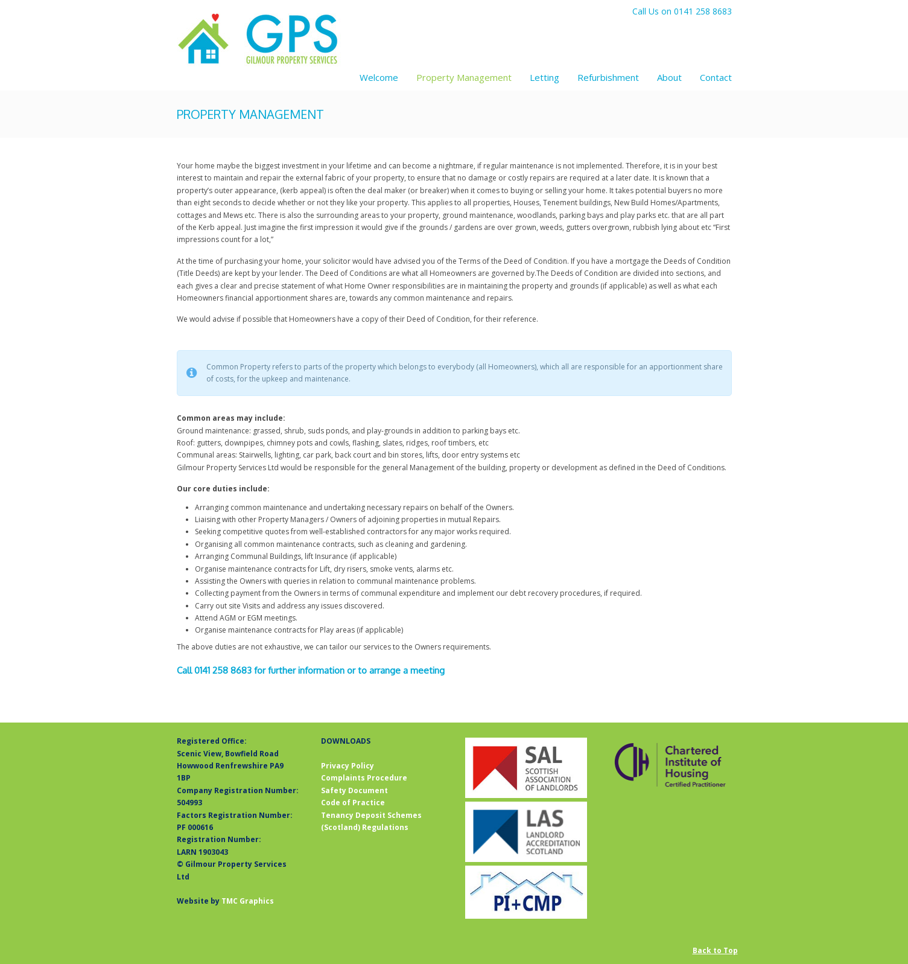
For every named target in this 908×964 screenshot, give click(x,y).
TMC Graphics (247, 901)
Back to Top (715, 950)
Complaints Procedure (364, 778)
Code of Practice (353, 802)
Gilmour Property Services (259, 40)
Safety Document (354, 790)
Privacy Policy (347, 766)
